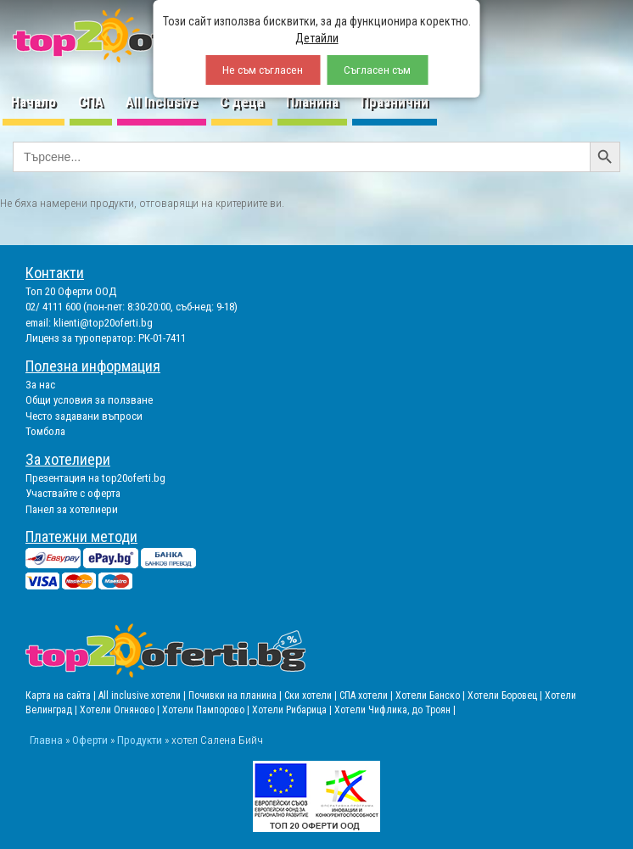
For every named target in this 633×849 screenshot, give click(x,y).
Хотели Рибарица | (293, 710)
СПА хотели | (367, 695)
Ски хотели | (311, 695)
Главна (46, 739)
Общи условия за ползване (89, 400)
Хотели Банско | (431, 695)
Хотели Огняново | (121, 710)
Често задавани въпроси (84, 416)
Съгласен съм (377, 70)
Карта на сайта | (61, 695)
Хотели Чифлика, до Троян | (395, 710)
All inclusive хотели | (143, 695)
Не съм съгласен (262, 70)
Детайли (317, 38)
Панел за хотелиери (71, 509)
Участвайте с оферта (72, 493)
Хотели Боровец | (506, 695)
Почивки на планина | (236, 695)
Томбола (45, 431)
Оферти (90, 739)
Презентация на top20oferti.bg (95, 478)
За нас (40, 384)
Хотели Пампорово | (207, 710)
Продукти (139, 739)
